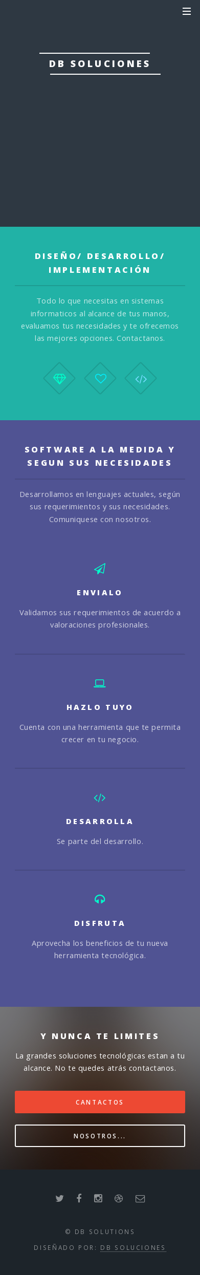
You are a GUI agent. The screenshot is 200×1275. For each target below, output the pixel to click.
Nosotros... (100, 1136)
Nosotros (100, 160)
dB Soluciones (133, 1247)
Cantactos (100, 1102)
